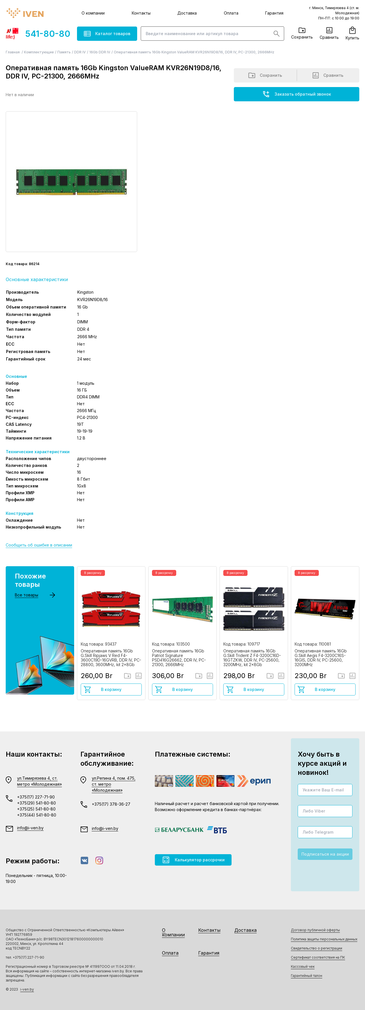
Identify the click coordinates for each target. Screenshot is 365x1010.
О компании (93, 13)
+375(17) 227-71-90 (36, 797)
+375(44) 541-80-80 (36, 815)
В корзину (102, 689)
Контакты (141, 13)
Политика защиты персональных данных (324, 939)
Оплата (231, 13)
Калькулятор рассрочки (193, 860)
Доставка (187, 13)
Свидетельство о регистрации (316, 948)
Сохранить (302, 33)
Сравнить (329, 33)
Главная (13, 52)
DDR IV (80, 52)
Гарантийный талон (306, 975)
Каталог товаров (107, 34)
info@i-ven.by (30, 827)
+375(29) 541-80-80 (36, 803)
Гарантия (274, 13)
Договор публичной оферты (315, 930)
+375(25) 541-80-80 (36, 809)
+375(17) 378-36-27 (111, 804)
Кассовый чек (303, 966)
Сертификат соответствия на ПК (318, 957)
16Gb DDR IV (99, 52)
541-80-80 (38, 33)
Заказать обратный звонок (296, 94)
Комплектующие (39, 52)
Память (64, 52)
